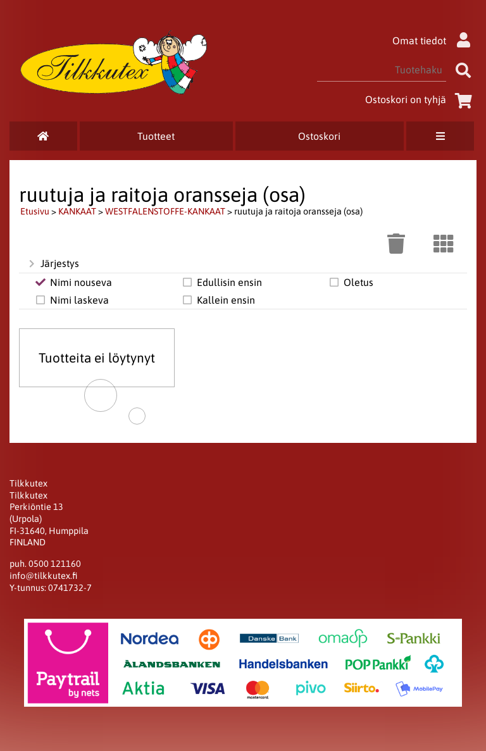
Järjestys (53, 264)
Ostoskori (319, 136)
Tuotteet (156, 136)
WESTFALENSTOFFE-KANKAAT (165, 211)
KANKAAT (77, 211)
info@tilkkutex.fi (43, 576)
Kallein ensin (218, 300)
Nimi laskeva (71, 300)
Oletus (350, 282)
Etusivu (34, 211)
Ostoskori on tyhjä (421, 99)
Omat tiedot (434, 40)
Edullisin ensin (221, 282)
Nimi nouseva (73, 282)
